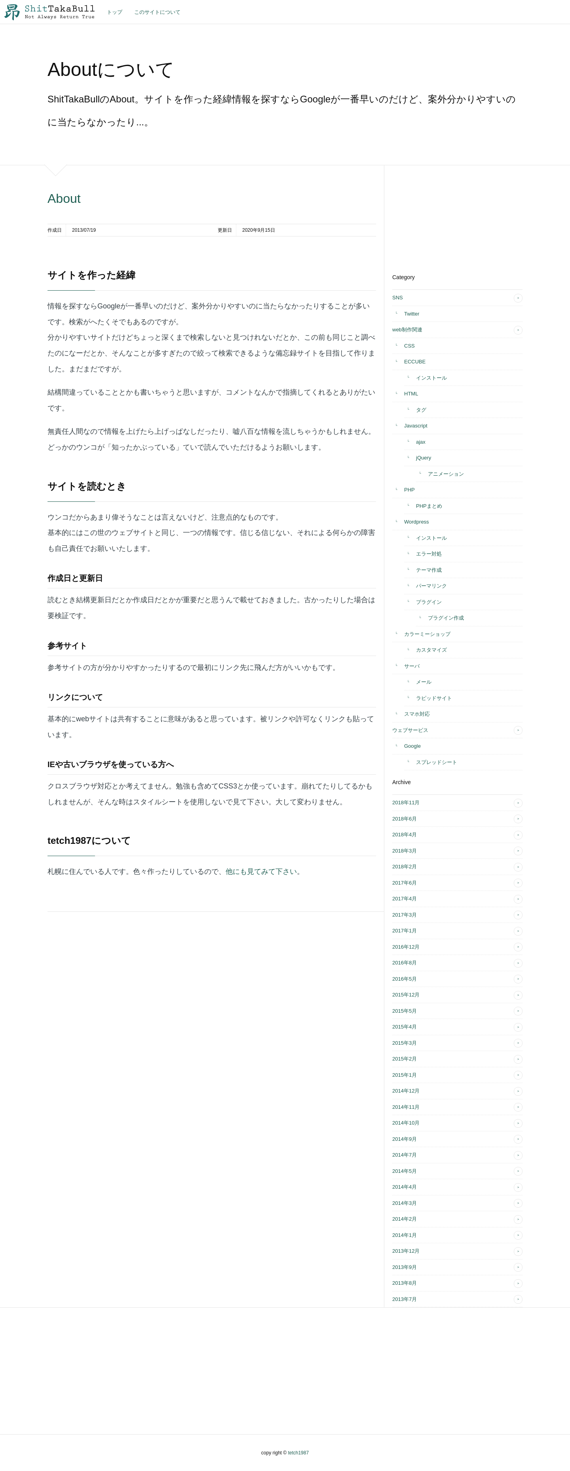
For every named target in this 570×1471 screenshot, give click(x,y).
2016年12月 (406, 947)
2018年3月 (404, 851)
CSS (409, 346)
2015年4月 (404, 1027)
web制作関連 (407, 330)
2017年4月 (404, 899)
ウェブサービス (410, 730)
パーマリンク (431, 586)
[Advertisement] (451, 214)
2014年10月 (406, 1123)
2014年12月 (406, 1091)
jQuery (423, 458)
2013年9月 (404, 1267)
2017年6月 (404, 883)
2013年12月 (406, 1251)
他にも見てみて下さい (261, 871)
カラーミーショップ (427, 634)
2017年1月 (404, 931)
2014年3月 (404, 1203)
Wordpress (416, 522)
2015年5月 (404, 1011)
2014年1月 (404, 1235)
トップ (114, 12)
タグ (421, 410)
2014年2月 (404, 1219)
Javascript (416, 426)
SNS (397, 298)
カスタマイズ (431, 650)
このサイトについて (157, 12)
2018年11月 (406, 802)
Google (412, 746)
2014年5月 (404, 1171)
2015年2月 (404, 1059)
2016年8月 (404, 963)
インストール (431, 378)
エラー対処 (429, 554)
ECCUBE (415, 362)
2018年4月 (404, 835)
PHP (409, 490)
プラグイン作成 (446, 618)
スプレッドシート (436, 762)
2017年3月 (404, 915)
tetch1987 (298, 1453)
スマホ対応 (417, 714)
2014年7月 (404, 1155)
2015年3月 (404, 1043)
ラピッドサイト (434, 698)
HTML (411, 394)
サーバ (412, 666)
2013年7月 (404, 1299)
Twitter (411, 314)
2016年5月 (404, 979)
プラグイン (429, 602)
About (64, 198)
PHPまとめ (429, 506)
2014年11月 (406, 1107)
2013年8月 (404, 1283)
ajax (421, 442)
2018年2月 (404, 867)
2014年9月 (404, 1139)
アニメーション (446, 474)
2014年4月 (404, 1187)
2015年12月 (406, 995)
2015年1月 (404, 1075)
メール (423, 682)
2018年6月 (404, 819)
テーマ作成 (429, 570)
